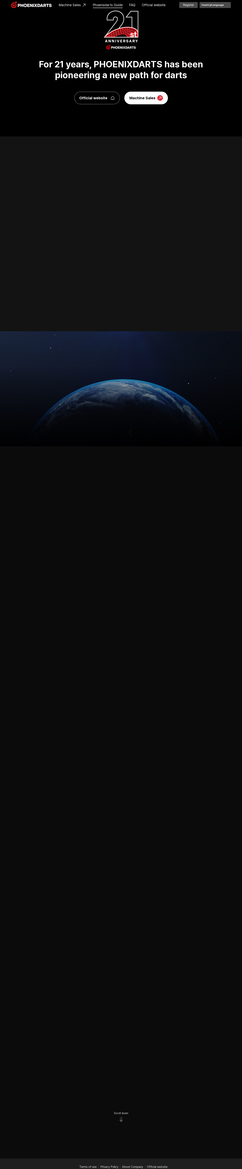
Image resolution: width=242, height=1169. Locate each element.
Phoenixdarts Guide (108, 5)
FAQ (132, 5)
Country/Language (212, 5)
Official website (153, 5)
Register (188, 5)
